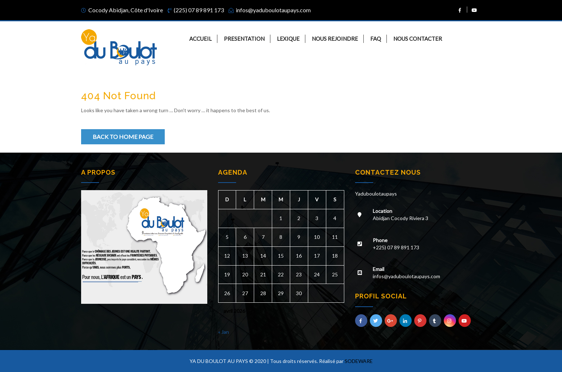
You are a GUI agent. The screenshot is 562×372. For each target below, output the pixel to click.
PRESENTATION (244, 38)
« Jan (223, 332)
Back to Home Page (123, 136)
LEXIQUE (288, 38)
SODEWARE (359, 361)
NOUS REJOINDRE (335, 38)
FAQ (375, 38)
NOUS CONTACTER (417, 38)
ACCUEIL (200, 38)
